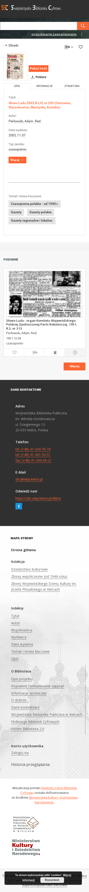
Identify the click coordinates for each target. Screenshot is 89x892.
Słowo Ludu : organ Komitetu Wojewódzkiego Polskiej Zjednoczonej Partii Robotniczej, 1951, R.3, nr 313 (41, 324)
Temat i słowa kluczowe (30, 651)
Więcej (74, 366)
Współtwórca (21, 630)
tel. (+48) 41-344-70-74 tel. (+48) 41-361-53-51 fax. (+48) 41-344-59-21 (33, 455)
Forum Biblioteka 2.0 (27, 728)
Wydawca (18, 637)
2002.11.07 (17, 135)
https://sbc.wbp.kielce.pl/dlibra (38, 498)
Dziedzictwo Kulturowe (29, 569)
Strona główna (23, 550)
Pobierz (38, 77)
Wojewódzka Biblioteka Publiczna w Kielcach (46, 714)
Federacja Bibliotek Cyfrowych (35, 721)
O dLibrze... (20, 700)
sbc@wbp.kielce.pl (29, 479)
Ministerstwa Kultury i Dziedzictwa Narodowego (53, 799)
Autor (15, 623)
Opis (14, 658)
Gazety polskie (40, 212)
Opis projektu (22, 679)
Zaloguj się (20, 752)
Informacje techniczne (29, 693)
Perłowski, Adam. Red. (25, 121)
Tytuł (15, 616)
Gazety (16, 212)
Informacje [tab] (44, 86)
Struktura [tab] (72, 86)
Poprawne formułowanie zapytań (37, 686)
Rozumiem (52, 880)
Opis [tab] (17, 86)
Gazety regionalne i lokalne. (32, 220)
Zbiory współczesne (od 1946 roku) (39, 576)
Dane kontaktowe (25, 707)
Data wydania (22, 644)
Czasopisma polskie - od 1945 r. (34, 204)
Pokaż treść (38, 68)
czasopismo (17, 149)
